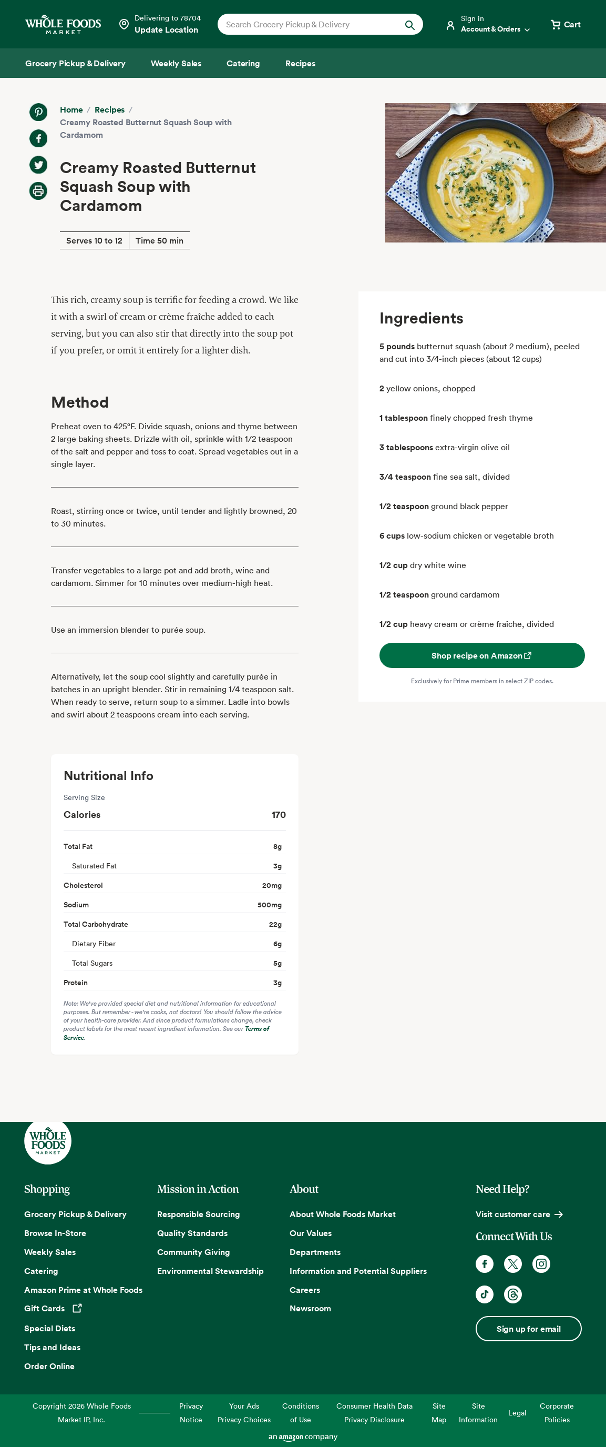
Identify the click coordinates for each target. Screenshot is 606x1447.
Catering (41, 1271)
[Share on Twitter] (38, 165)
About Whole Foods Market (343, 1214)
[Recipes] (300, 63)
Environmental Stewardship (210, 1271)
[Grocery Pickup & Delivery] (75, 63)
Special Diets (49, 1328)
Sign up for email (529, 1328)
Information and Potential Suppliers (358, 1271)
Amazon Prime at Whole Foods (83, 1290)
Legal (517, 1413)
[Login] (488, 24)
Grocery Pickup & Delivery (75, 1214)
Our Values (311, 1233)
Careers (305, 1290)
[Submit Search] (410, 24)
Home (71, 109)
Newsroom (310, 1308)
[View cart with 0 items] (565, 24)
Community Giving (193, 1252)
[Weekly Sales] (176, 63)
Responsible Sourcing (198, 1214)
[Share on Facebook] (38, 138)
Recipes (110, 109)
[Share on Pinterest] (38, 112)
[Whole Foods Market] (63, 24)
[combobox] (311, 24)
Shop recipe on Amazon (482, 655)
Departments (315, 1252)
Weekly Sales (50, 1252)
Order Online (49, 1366)
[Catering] (243, 63)
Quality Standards (192, 1233)
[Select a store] (159, 24)
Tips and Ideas (52, 1347)
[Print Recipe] (38, 191)
